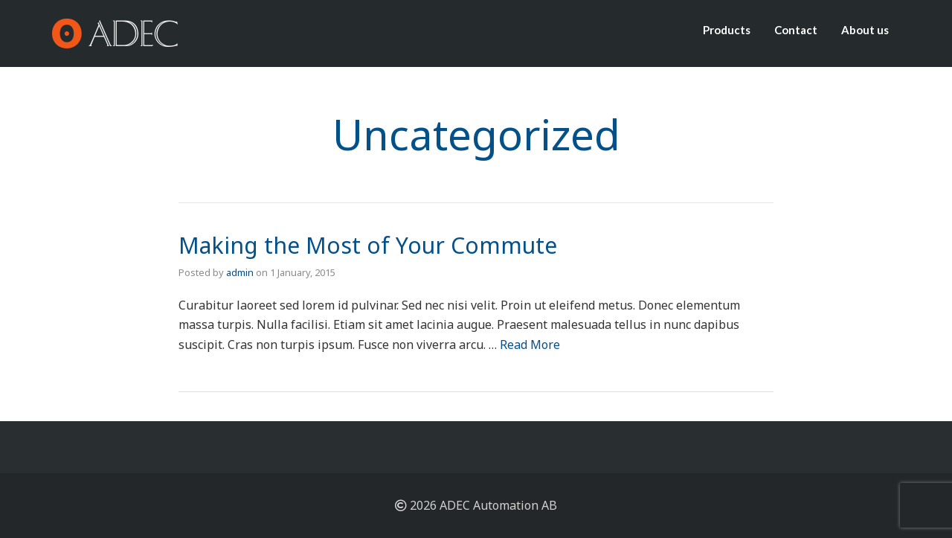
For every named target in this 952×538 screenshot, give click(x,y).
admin (240, 272)
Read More (530, 344)
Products (726, 29)
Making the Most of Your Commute (367, 245)
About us (865, 29)
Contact (795, 29)
